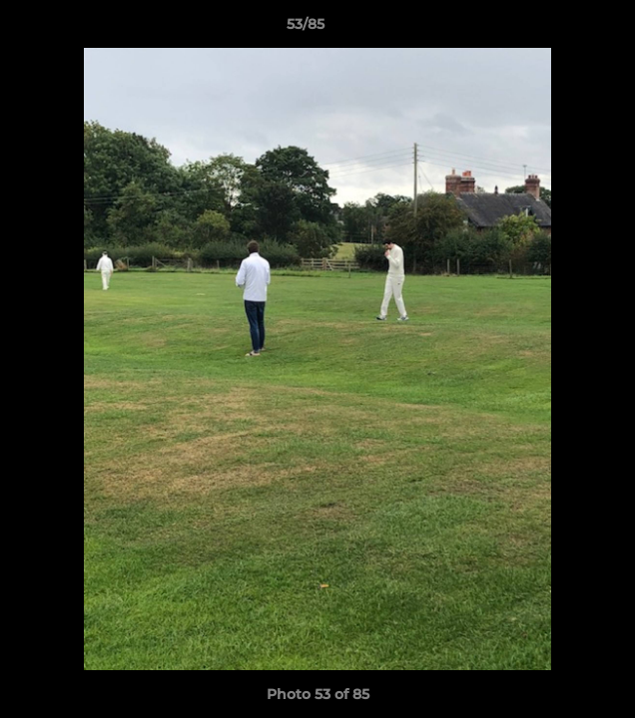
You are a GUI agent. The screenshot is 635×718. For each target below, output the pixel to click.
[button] (563, 29)
